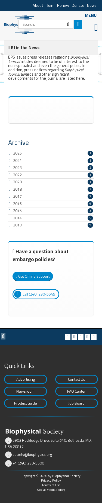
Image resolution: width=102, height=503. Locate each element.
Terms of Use (51, 485)
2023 (17, 167)
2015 (17, 210)
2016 (17, 203)
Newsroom (25, 391)
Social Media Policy (51, 489)
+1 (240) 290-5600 (28, 463)
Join (50, 5)
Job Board (76, 403)
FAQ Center (76, 391)
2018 (17, 189)
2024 (17, 160)
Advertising (25, 379)
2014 (17, 218)
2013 (17, 225)
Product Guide (25, 403)
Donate (78, 5)
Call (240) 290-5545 (34, 294)
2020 (17, 182)
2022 (17, 175)
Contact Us (76, 379)
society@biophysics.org (32, 454)
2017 (17, 196)
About (38, 5)
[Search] (45, 24)
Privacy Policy (51, 480)
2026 (17, 153)
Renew (63, 5)
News (92, 5)
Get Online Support (33, 276)
